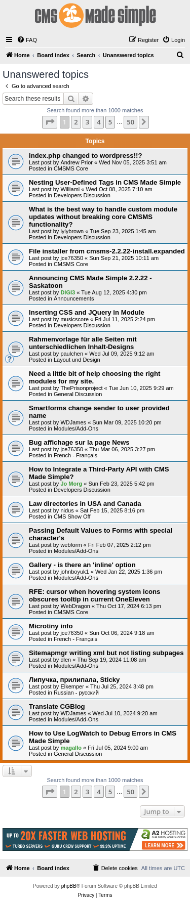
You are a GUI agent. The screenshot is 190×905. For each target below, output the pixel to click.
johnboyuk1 (74, 572)
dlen (65, 660)
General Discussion (78, 394)
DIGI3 (67, 292)
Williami (70, 189)
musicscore (74, 319)
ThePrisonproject (81, 388)
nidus (66, 510)
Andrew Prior (76, 162)
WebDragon (75, 606)
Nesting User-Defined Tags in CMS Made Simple (105, 182)
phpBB (69, 886)
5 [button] (110, 121)
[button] (49, 122)
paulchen (71, 354)
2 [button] (76, 121)
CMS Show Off (72, 516)
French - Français (75, 455)
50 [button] (130, 121)
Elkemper (72, 686)
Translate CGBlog (57, 706)
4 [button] (98, 121)
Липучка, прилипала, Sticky (74, 679)
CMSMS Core (71, 168)
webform (71, 545)
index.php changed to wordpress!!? (85, 155)
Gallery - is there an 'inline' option (82, 565)
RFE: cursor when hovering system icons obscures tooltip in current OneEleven (94, 595)
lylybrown (72, 231)
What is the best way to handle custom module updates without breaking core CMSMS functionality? (103, 216)
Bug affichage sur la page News (79, 442)
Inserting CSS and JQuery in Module (86, 312)
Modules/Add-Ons (76, 428)
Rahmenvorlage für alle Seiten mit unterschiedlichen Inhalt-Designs (83, 343)
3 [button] (87, 121)
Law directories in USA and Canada (85, 503)
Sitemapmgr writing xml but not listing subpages (106, 653)
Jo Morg (71, 484)
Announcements (74, 298)
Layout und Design (77, 360)
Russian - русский (76, 692)
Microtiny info (50, 626)
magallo (71, 748)
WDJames (73, 422)
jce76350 (71, 258)
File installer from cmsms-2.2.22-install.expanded (107, 251)
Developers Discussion (82, 195)
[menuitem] (27, 40)
